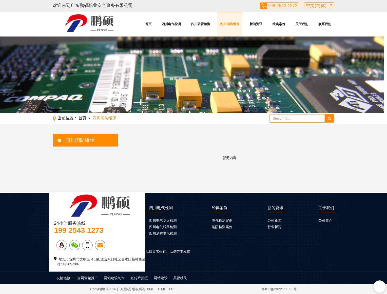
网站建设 (161, 278)
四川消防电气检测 (163, 233)
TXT (172, 289)
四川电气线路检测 (163, 227)
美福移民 (180, 278)
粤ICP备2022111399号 (279, 289)
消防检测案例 (222, 227)
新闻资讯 (256, 24)
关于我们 (301, 24)
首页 (148, 24)
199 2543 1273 (282, 5)
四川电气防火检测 (163, 220)
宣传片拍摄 (139, 278)
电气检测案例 (222, 220)
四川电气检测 (171, 24)
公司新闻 (274, 220)
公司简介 (325, 220)
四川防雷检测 (200, 24)
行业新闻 (274, 227)
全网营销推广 (87, 278)
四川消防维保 (229, 24)
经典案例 (278, 24)
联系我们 (324, 24)
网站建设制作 (114, 278)
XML (150, 289)
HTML (161, 289)
